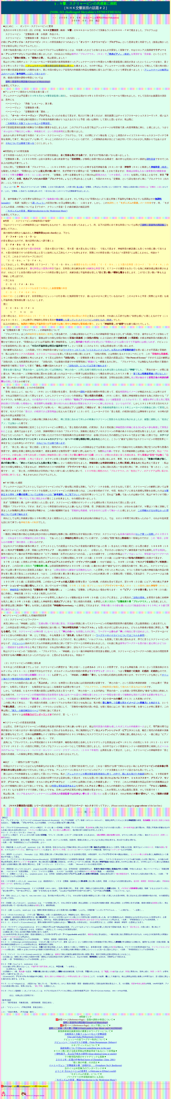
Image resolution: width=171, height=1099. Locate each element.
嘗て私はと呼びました (149, 373)
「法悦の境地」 (138, 597)
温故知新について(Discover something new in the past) (85, 1048)
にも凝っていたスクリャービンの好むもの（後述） (84, 320)
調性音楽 (150, 159)
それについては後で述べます (50, 443)
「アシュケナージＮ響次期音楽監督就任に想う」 (49, 66)
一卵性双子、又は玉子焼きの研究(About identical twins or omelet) (85, 1054)
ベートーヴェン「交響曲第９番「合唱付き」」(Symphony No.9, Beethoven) (85, 1065)
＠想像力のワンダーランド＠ (37, 714)
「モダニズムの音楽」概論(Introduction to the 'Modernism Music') (36, 211)
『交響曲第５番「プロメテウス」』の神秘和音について (32, 330)
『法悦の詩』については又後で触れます (87, 366)
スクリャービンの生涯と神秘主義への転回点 (27, 530)
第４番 (79, 187)
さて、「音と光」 (12, 447)
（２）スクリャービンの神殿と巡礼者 (22, 663)
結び (7, 762)
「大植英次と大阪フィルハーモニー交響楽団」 (29, 123)
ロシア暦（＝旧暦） (145, 534)
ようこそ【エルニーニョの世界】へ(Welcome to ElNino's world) (85, 1071)
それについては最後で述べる (20, 143)
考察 (7, 221)
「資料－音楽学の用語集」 (153, 225)
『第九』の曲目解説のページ (24, 710)
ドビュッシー (18, 643)
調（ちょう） (39, 203)
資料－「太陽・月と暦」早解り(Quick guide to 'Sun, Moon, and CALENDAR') (85, 1028)
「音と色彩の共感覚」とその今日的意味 (24, 387)
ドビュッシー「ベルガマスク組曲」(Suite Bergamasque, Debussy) (85, 1042)
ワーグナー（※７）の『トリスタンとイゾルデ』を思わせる (99, 350)
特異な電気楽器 (64, 786)
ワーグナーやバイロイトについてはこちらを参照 (120, 635)
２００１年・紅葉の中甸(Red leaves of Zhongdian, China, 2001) (85, 1059)
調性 (82, 391)
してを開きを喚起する (131, 703)
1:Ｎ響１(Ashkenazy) (22, 1086)
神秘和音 (14, 589)
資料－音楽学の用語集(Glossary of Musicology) (28, 81)
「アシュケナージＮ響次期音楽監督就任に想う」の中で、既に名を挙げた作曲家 (104, 774)
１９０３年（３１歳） (14, 582)
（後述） (119, 54)
